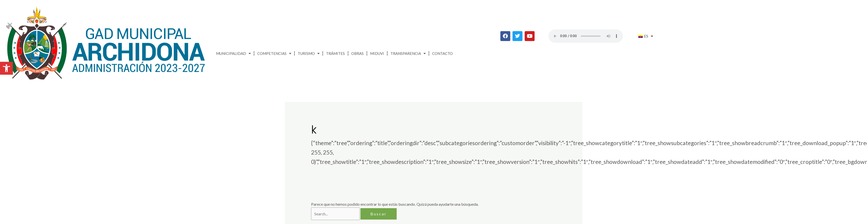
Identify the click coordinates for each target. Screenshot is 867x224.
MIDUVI (377, 53)
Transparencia (408, 53)
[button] (6, 68)
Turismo (309, 53)
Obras (357, 53)
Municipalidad (233, 53)
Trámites (335, 53)
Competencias (274, 53)
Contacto (442, 53)
